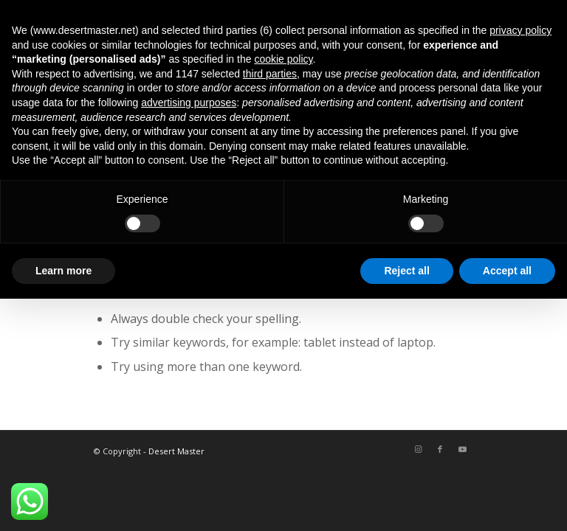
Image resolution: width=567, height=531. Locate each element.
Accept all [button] (507, 271)
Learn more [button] (63, 271)
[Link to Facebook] (440, 449)
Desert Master (176, 451)
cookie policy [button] (283, 59)
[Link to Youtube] (462, 449)
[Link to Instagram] (418, 449)
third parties (270, 74)
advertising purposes (188, 102)
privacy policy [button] (520, 30)
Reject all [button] (406, 271)
